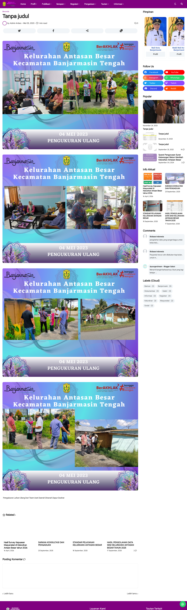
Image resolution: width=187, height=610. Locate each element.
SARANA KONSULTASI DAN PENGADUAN (51, 543)
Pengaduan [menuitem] (89, 4)
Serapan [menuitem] (60, 4)
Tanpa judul (148, 129)
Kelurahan (150, 301)
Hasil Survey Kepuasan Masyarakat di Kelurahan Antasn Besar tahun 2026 (15, 545)
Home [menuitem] (23, 4)
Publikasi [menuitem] (46, 4)
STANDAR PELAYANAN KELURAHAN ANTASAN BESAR (87, 543)
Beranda (5, 11)
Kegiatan (165, 296)
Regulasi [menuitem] (74, 4)
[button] (175, 4)
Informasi (150, 296)
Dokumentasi (151, 291)
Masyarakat (166, 301)
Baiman (149, 286)
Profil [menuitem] (33, 4)
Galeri (166, 291)
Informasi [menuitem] (118, 4)
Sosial (148, 306)
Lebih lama (132, 593)
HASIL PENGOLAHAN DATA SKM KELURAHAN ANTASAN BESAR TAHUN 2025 (120, 545)
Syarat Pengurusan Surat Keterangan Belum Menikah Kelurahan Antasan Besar (170, 157)
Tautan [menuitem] (104, 4)
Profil (155, 54)
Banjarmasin (164, 286)
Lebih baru (8, 593)
